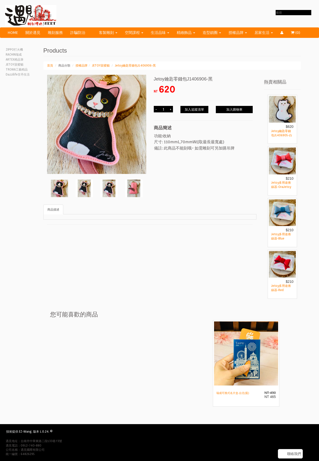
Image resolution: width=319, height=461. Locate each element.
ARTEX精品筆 (14, 59)
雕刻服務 (55, 32)
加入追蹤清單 (194, 109)
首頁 (50, 65)
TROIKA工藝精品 (17, 69)
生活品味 (160, 32)
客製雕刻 (108, 32)
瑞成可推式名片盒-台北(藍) (232, 392)
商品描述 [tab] (53, 209)
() (298, 32)
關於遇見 (32, 32)
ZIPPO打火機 (14, 49)
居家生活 (263, 32)
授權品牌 (238, 32)
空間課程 (134, 32)
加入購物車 (234, 109)
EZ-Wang (25, 431)
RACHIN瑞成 (14, 54)
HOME (13, 32)
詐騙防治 (77, 32)
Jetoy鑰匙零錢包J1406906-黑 (135, 65)
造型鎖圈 (212, 32)
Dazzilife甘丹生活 (18, 74)
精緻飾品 (186, 32)
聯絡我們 (294, 454)
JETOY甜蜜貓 (14, 64)
